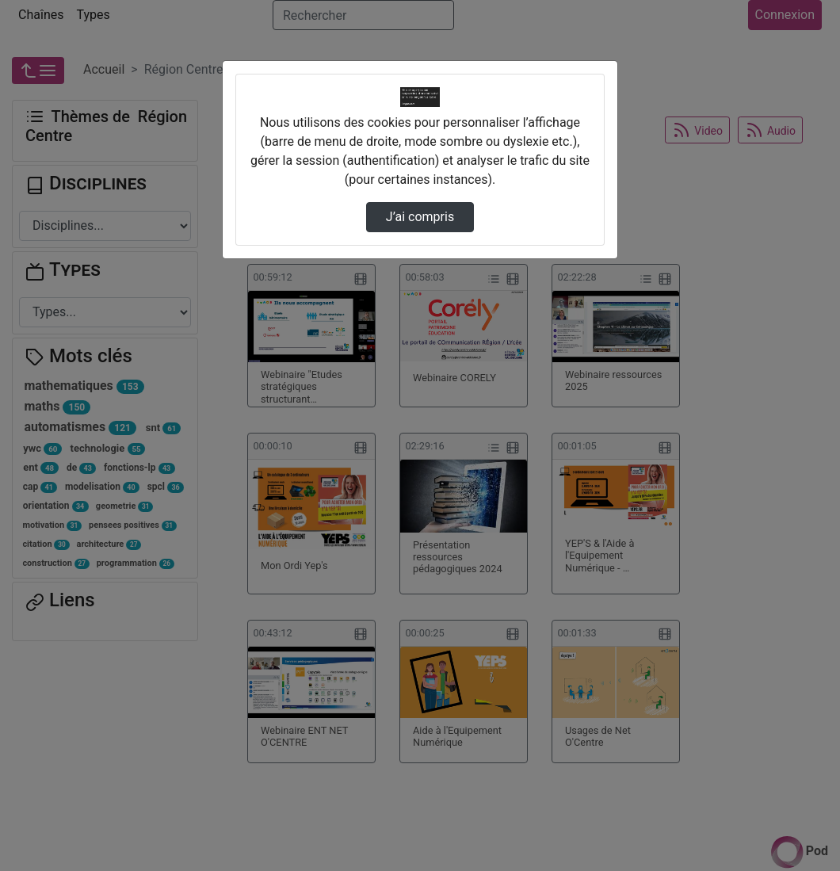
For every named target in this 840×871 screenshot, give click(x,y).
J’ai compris (420, 216)
